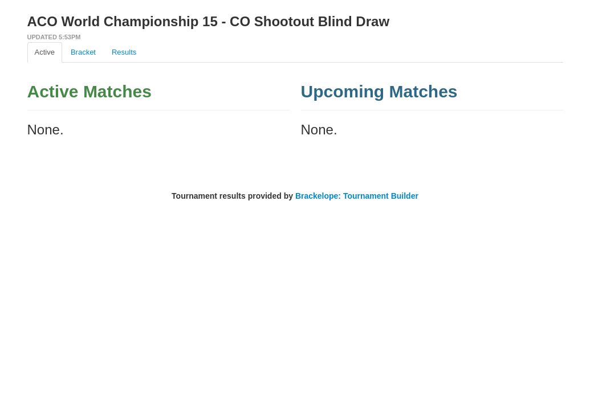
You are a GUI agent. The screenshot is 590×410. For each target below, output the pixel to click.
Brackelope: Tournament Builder (356, 195)
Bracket (83, 52)
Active (45, 52)
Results (124, 52)
